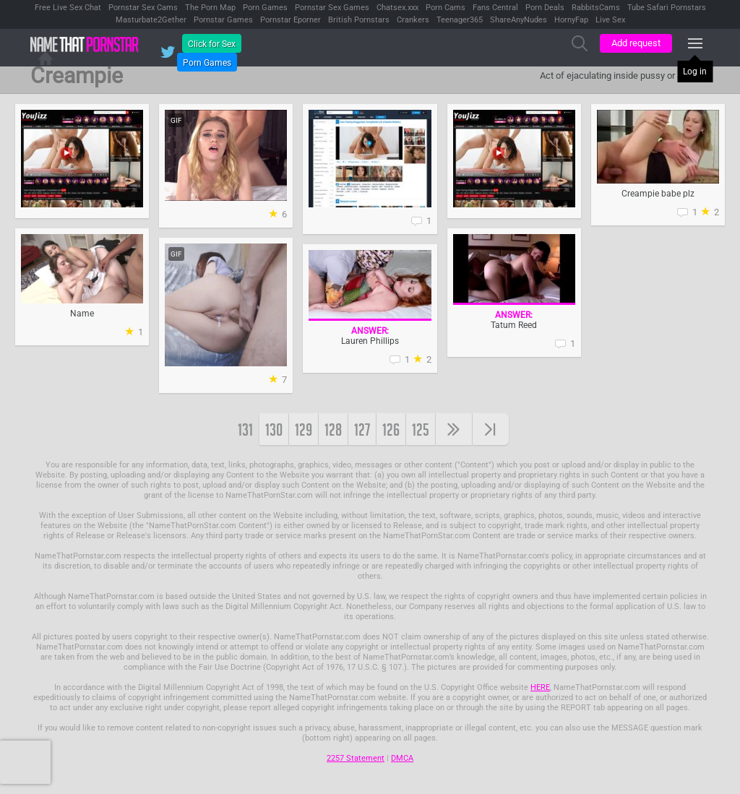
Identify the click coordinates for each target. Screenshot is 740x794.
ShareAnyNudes (518, 20)
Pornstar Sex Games (332, 7)
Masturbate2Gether (151, 20)
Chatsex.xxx (397, 7)
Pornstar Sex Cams (143, 7)
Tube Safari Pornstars (666, 7)
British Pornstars (359, 20)
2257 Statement (355, 758)
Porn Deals (544, 7)
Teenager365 (459, 20)
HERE (540, 687)
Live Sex (610, 20)
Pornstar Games (223, 20)
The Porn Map (210, 7)
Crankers (413, 20)
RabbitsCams (596, 7)
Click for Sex (212, 44)
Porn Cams (445, 7)
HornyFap (571, 20)
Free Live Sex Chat (68, 7)
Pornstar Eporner (290, 20)
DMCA (402, 758)
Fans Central (495, 7)
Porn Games (265, 7)
